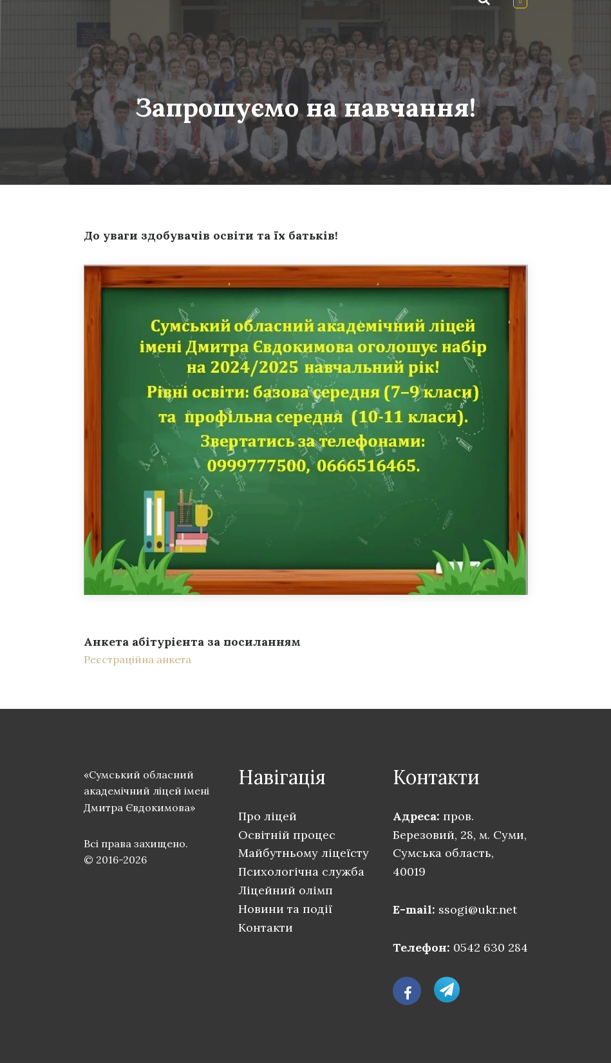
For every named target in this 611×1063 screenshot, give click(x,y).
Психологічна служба (301, 871)
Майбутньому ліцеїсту (303, 852)
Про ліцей (267, 816)
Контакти (265, 927)
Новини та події (285, 908)
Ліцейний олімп (285, 890)
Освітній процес (286, 834)
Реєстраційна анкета (137, 659)
